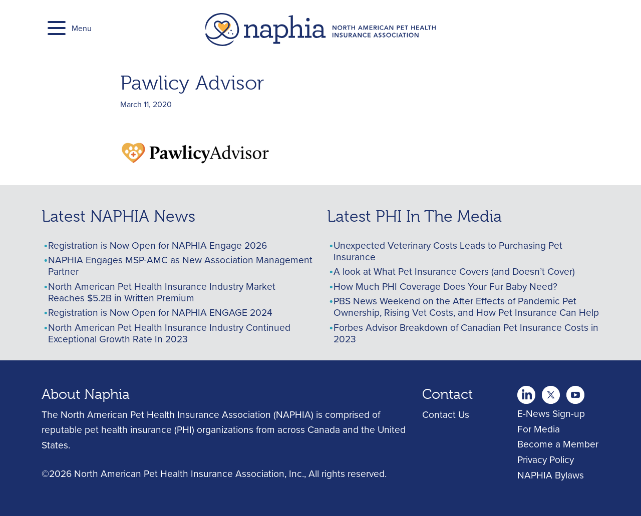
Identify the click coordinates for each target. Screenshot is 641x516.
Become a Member (557, 443)
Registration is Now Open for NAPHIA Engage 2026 (157, 245)
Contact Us (445, 414)
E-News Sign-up (551, 413)
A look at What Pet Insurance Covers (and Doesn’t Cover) (454, 271)
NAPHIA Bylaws (550, 474)
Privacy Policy (545, 459)
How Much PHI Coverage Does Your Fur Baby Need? (445, 286)
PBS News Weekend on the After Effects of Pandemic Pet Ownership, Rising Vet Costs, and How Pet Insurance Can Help (466, 306)
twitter (526, 391)
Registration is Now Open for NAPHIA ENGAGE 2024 (160, 312)
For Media (538, 428)
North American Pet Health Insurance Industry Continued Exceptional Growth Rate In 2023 (169, 332)
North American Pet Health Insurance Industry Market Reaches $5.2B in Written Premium (161, 291)
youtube (575, 391)
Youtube (551, 391)
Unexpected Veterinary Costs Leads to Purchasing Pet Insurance (448, 250)
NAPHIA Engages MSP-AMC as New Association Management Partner (180, 265)
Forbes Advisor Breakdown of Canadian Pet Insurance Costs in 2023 (466, 332)
